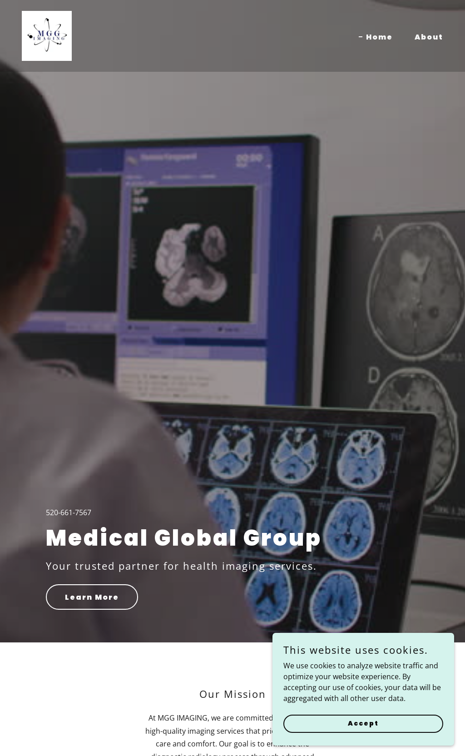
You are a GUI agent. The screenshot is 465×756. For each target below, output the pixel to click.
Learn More (92, 597)
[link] (47, 35)
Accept (363, 723)
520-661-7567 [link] (68, 512)
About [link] (429, 37)
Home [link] (379, 37)
